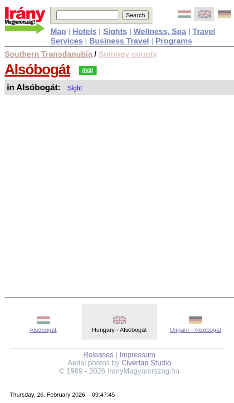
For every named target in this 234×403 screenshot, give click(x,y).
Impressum (137, 355)
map (87, 70)
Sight (75, 88)
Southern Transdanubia (49, 53)
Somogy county (127, 53)
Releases (98, 355)
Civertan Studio (146, 363)
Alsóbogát (37, 69)
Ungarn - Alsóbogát (195, 329)
